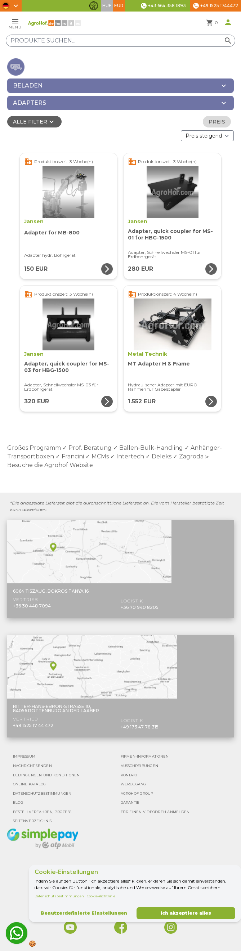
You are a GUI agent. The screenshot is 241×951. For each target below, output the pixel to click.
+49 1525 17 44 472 (33, 725)
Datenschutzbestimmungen (59, 896)
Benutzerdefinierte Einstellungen (84, 913)
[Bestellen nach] (207, 135)
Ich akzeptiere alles (186, 913)
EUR (119, 5)
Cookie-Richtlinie (101, 896)
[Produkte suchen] (120, 41)
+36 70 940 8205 (140, 607)
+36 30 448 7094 (32, 606)
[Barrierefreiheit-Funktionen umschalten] (93, 5)
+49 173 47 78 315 (140, 727)
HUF (106, 5)
